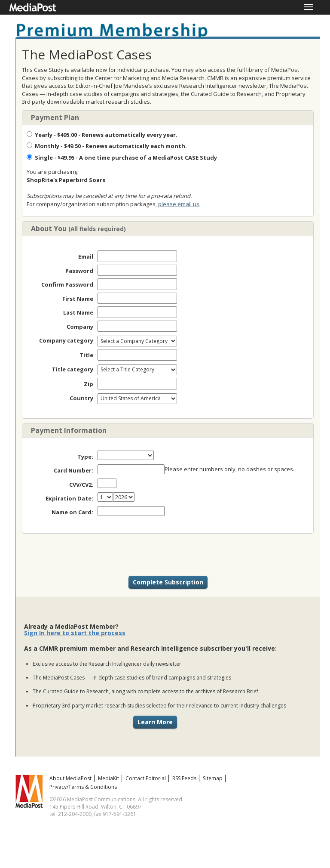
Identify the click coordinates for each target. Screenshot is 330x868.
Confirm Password (67, 284)
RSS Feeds (184, 778)
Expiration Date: (69, 498)
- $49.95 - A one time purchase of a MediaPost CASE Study (122, 157)
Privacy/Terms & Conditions (83, 787)
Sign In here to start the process (74, 633)
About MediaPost (70, 778)
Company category (66, 340)
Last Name (78, 312)
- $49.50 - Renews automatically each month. (107, 146)
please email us (178, 204)
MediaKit (108, 778)
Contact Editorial (145, 778)
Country (81, 398)
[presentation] (168, 554)
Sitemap (213, 778)
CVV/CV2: (81, 484)
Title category (72, 369)
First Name (77, 299)
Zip (88, 384)
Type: (85, 456)
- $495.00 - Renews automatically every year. (102, 135)
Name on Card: (72, 512)
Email (85, 256)
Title (86, 355)
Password (79, 271)
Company (80, 327)
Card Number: (73, 470)
